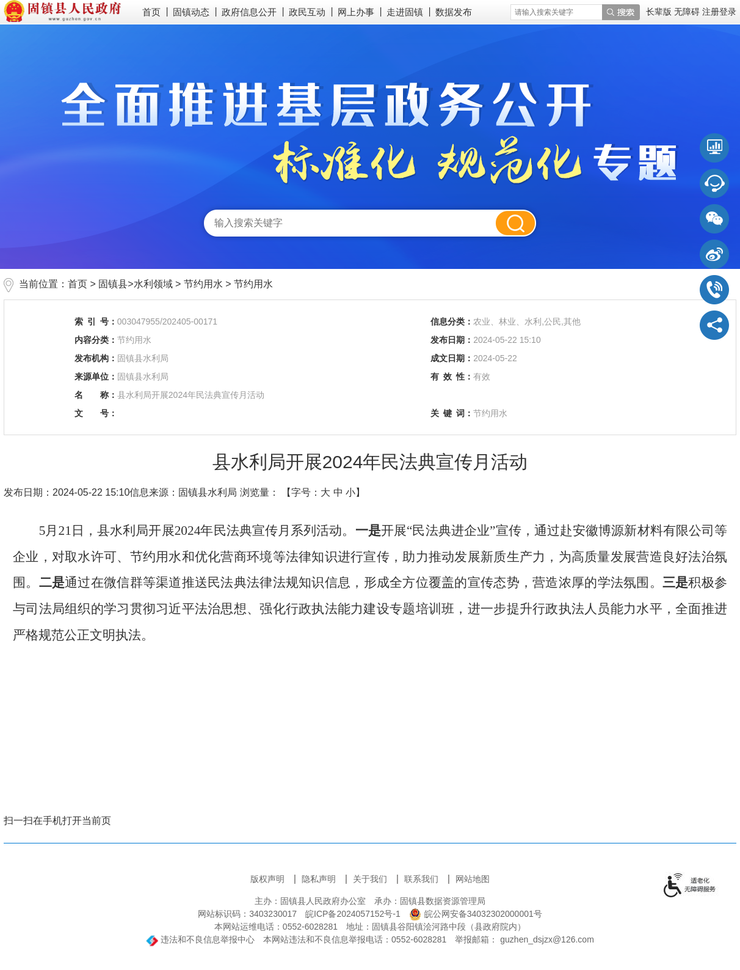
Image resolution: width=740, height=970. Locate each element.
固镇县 (113, 284)
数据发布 (453, 12)
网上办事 (356, 12)
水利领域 (153, 284)
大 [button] (325, 492)
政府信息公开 (249, 12)
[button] (660, 12)
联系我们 (422, 879)
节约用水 (203, 284)
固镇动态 (191, 12)
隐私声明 (320, 879)
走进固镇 (404, 12)
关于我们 (371, 879)
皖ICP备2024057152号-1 (353, 914)
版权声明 (268, 879)
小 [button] (350, 492)
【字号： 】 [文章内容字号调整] (323, 492)
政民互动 (307, 12)
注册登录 (719, 12)
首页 (151, 12)
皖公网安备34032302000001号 (475, 914)
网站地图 (472, 879)
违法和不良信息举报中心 (200, 939)
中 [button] (338, 492)
